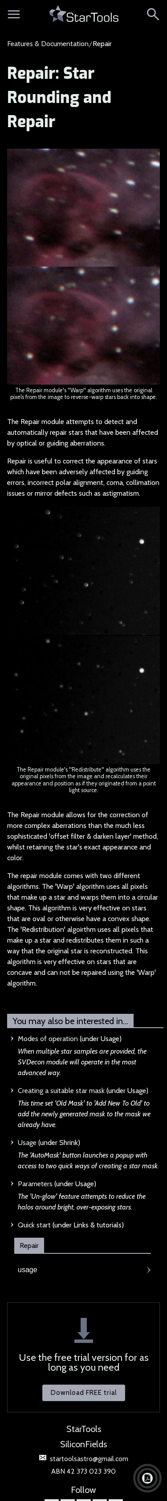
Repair (29, 1245)
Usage (27, 1142)
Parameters (35, 1183)
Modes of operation (48, 1038)
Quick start (34, 1225)
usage (27, 1270)
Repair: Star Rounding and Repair (59, 98)
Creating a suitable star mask (61, 1090)
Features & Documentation (48, 43)
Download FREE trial (84, 1393)
